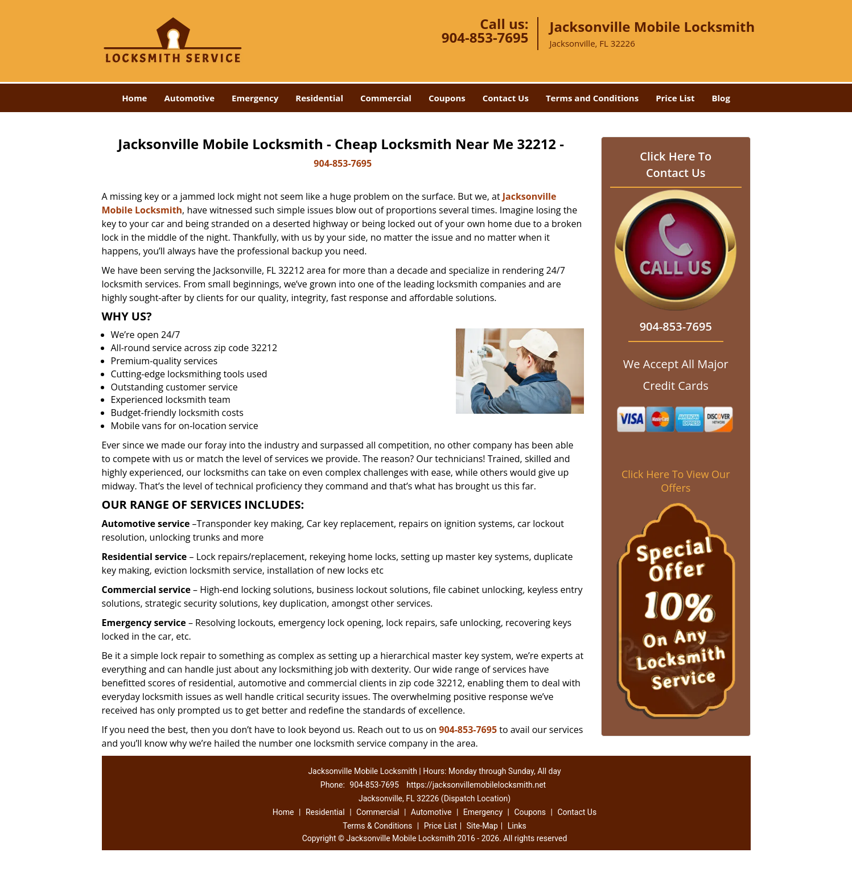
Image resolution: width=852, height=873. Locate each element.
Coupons (447, 98)
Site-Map (482, 825)
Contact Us (506, 98)
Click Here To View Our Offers (675, 481)
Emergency (255, 98)
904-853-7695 (485, 37)
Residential (319, 98)
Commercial (385, 98)
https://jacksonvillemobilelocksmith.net (476, 784)
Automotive (189, 98)
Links (517, 825)
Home (134, 98)
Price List (675, 98)
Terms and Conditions (592, 98)
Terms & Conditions (377, 825)
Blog (720, 98)
